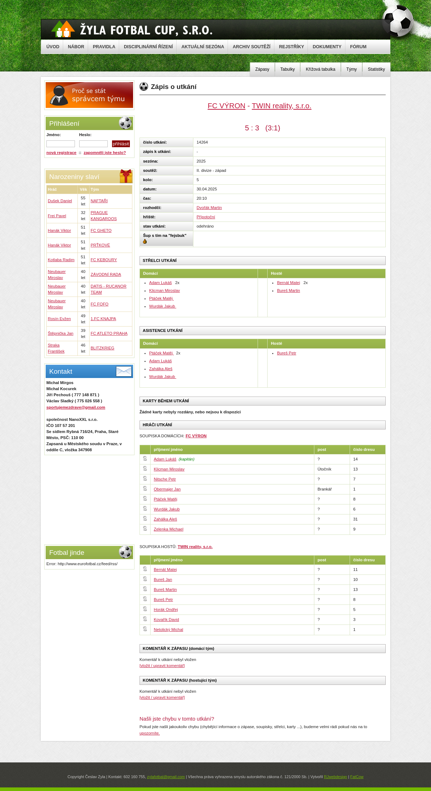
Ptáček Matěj (161, 298)
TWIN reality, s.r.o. (281, 105)
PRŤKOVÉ (100, 245)
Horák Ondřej (166, 609)
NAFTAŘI (99, 201)
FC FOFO (99, 304)
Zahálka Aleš (160, 369)
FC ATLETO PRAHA (109, 333)
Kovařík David (166, 619)
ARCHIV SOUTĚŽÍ (251, 46)
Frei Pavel (57, 216)
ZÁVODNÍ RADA (106, 274)
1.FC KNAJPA (103, 319)
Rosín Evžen (59, 319)
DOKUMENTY (327, 46)
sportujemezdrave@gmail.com (75, 407)
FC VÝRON (226, 105)
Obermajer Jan (167, 489)
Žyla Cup (131, 29)
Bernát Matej (288, 282)
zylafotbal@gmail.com (166, 777)
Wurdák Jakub (162, 306)
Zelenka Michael (168, 529)
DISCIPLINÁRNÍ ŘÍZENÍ (148, 46)
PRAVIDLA (104, 46)
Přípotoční (206, 217)
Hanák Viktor (59, 230)
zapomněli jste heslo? (105, 152)
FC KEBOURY (104, 260)
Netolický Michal (168, 629)
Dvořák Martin (209, 207)
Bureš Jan (163, 579)
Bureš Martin (288, 290)
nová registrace (61, 152)
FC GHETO (101, 230)
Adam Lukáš (160, 282)
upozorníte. (150, 733)
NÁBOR (76, 46)
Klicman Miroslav (164, 290)
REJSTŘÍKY (291, 46)
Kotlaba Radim (61, 260)
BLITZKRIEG (102, 348)
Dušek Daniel (60, 201)
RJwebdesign (335, 777)
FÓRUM (358, 46)
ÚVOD (52, 46)
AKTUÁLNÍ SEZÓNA (202, 46)
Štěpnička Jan (60, 333)
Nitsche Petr (165, 479)
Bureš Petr (286, 353)
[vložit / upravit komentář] (162, 665)
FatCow (357, 777)
